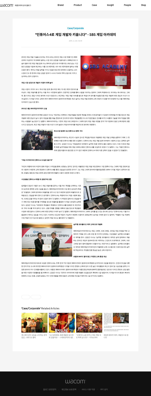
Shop (143, 5)
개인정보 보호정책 (68, 389)
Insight (110, 5)
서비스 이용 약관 (88, 389)
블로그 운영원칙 (49, 389)
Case (94, 5)
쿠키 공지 (104, 389)
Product (78, 5)
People (127, 5)
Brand (61, 5)
